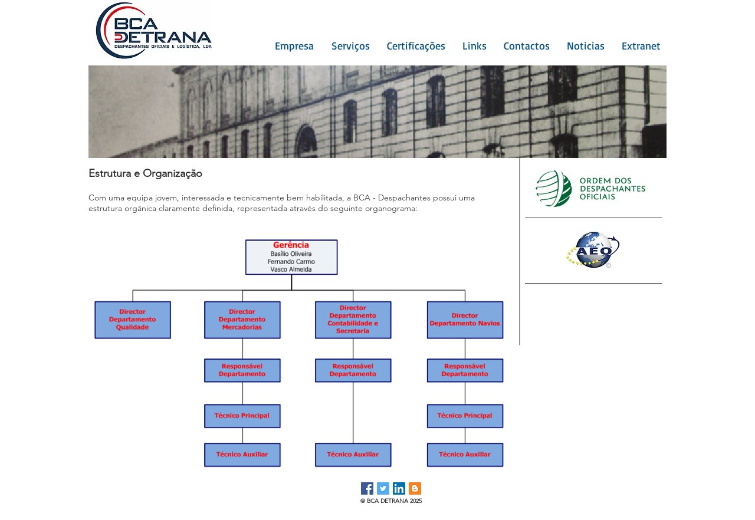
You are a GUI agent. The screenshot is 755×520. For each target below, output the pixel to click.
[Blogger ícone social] (415, 488)
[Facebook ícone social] (367, 488)
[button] (291, 45)
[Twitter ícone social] (383, 488)
